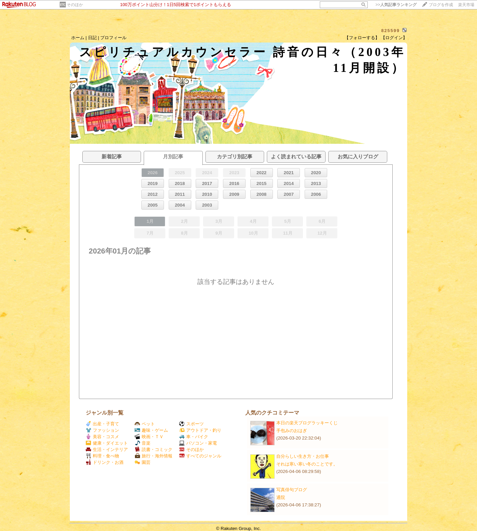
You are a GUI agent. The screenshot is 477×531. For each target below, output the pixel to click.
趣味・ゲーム (151, 430)
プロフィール (113, 37)
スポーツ (191, 423)
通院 (280, 497)
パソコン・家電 (198, 443)
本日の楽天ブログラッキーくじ (307, 422)
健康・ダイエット (107, 443)
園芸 (142, 462)
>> (396, 4)
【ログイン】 (394, 37)
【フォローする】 (362, 37)
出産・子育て (102, 423)
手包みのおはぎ (291, 430)
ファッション (102, 430)
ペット (145, 423)
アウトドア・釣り (200, 430)
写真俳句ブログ (291, 489)
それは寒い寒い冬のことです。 (307, 464)
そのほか (75, 4)
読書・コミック (153, 449)
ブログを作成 (441, 4)
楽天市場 (466, 4)
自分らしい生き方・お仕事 (302, 456)
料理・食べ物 (102, 455)
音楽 (142, 443)
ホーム (77, 37)
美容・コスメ (102, 436)
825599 (390, 30)
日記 (92, 37)
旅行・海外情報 (153, 455)
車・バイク (193, 436)
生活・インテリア (107, 449)
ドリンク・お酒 (104, 462)
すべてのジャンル (200, 455)
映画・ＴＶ (149, 436)
